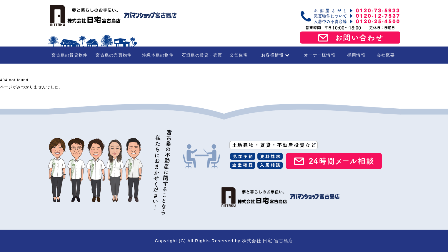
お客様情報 (275, 55)
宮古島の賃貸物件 (69, 55)
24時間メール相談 (334, 161)
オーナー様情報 (319, 55)
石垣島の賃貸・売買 (202, 55)
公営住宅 (239, 55)
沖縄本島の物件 (158, 55)
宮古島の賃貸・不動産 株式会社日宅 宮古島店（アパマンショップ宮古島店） (112, 15)
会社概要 (386, 55)
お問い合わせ (350, 38)
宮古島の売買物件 (113, 55)
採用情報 (356, 55)
